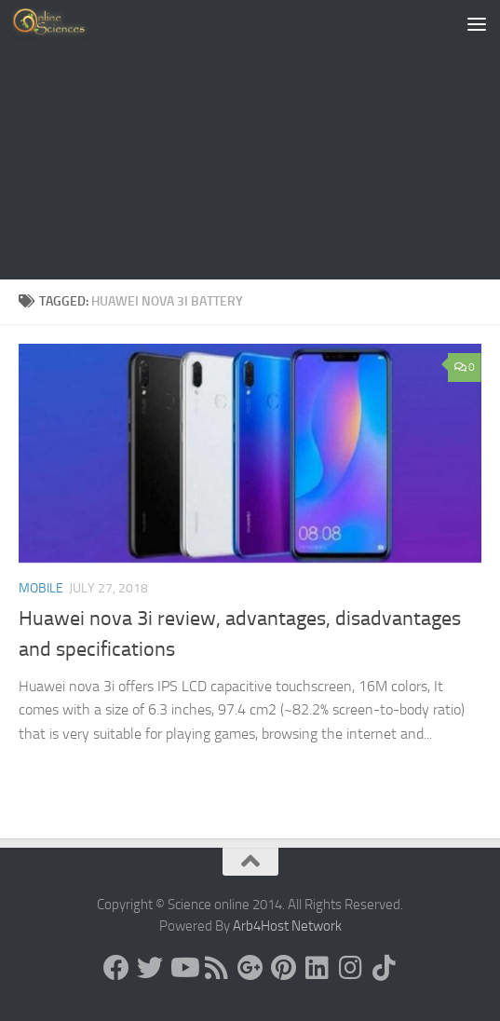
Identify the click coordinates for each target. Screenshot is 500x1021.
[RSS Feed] (217, 968)
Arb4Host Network (287, 926)
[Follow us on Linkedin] (317, 968)
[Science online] (116, 968)
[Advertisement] (250, 139)
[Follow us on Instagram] (351, 968)
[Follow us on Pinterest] (284, 968)
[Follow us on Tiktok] (385, 968)
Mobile (41, 588)
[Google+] (250, 968)
